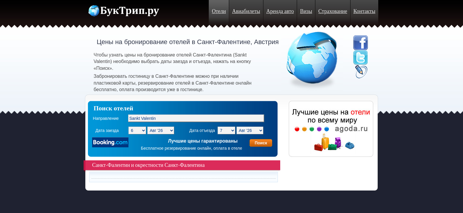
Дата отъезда (202, 130)
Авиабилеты (246, 11)
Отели (219, 11)
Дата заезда (107, 130)
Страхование (332, 11)
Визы (306, 11)
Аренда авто (280, 11)
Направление (106, 118)
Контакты (364, 11)
